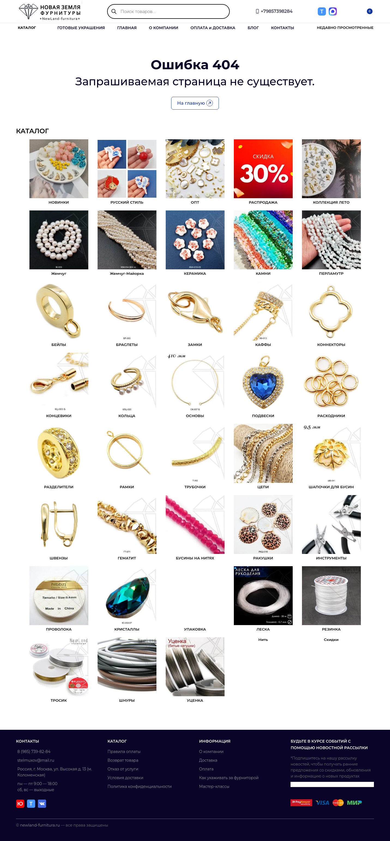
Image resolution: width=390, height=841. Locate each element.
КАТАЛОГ (27, 27)
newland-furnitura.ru (41, 825)
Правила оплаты (124, 751)
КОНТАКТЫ (282, 28)
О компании (211, 751)
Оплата (206, 769)
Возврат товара (123, 760)
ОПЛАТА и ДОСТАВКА (213, 28)
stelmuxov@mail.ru (36, 760)
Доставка (208, 760)
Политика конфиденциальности (140, 786)
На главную (195, 103)
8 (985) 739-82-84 (34, 751)
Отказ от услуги (123, 769)
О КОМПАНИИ (163, 28)
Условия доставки (126, 777)
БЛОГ (253, 28)
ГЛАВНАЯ (127, 28)
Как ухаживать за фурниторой (229, 777)
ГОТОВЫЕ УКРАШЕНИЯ (81, 28)
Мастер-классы (214, 786)
